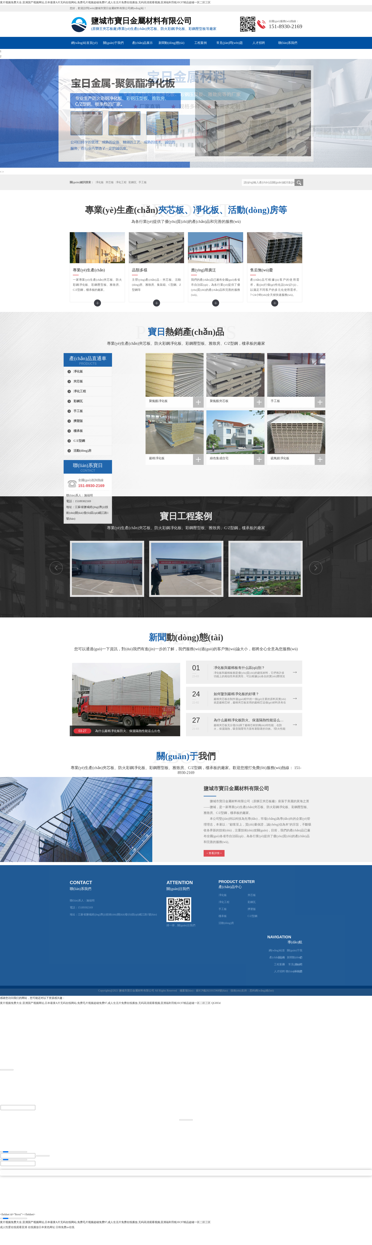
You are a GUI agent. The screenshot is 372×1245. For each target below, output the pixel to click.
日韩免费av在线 (65, 1227)
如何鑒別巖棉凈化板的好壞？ (236, 694)
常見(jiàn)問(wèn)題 (229, 42)
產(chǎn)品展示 (142, 42)
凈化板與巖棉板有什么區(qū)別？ (239, 668)
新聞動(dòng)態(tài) (171, 42)
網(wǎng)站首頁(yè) (84, 42)
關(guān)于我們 (113, 42)
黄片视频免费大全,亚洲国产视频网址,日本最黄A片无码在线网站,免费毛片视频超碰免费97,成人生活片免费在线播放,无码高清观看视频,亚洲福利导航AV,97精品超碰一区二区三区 (105, 2)
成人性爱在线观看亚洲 (13, 1227)
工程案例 (200, 42)
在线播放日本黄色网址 (41, 1227)
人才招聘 (258, 42)
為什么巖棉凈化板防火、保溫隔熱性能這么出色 (127, 731)
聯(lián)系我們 (287, 42)
